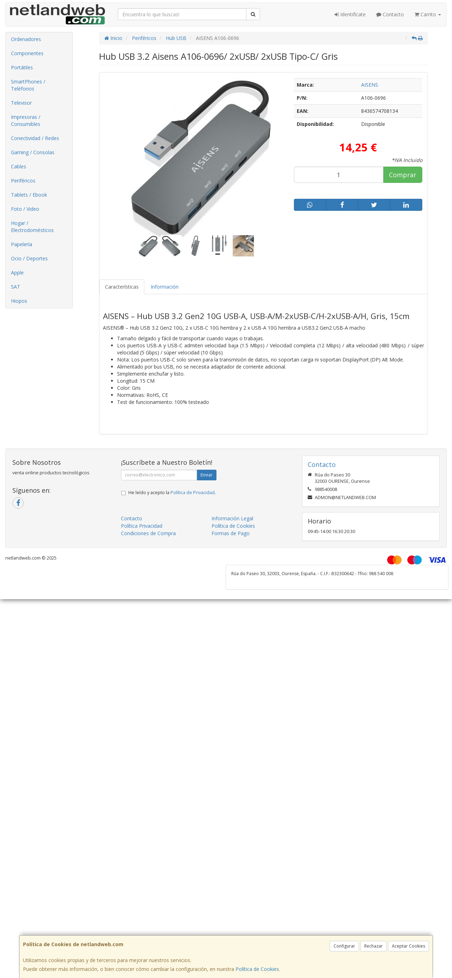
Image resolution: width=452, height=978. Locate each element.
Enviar (207, 475)
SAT (15, 286)
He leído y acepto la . (172, 493)
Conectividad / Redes (35, 138)
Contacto (390, 14)
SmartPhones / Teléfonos (28, 85)
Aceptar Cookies (408, 946)
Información (165, 286)
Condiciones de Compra (148, 533)
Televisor (21, 102)
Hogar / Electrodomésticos (32, 226)
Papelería (21, 244)
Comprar (402, 174)
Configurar (344, 946)
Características (122, 286)
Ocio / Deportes (29, 258)
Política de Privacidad (192, 493)
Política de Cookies (257, 969)
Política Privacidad (141, 525)
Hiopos (19, 300)
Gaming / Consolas (32, 152)
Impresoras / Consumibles (25, 120)
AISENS (369, 84)
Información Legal (232, 518)
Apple (17, 272)
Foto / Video (25, 209)
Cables (18, 166)
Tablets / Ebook (29, 194)
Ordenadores (26, 39)
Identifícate (350, 14)
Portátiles (22, 67)
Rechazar (373, 946)
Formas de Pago (230, 533)
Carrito (428, 14)
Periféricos (23, 180)
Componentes (27, 53)
